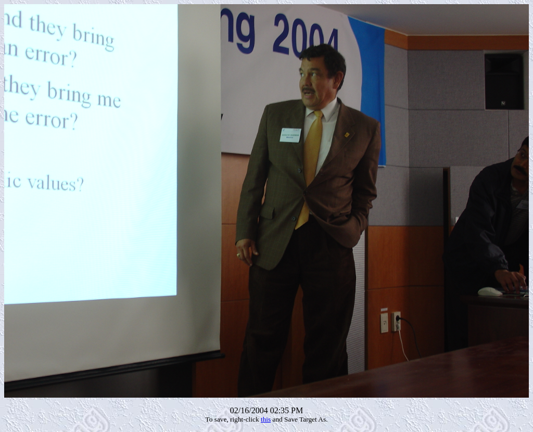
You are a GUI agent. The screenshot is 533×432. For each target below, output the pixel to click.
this (266, 419)
